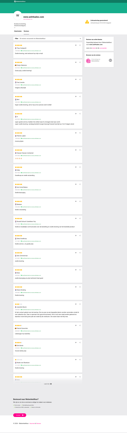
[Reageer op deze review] (77, 46)
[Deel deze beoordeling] (79, 46)
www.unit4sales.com (27, 19)
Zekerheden (18, 32)
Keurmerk (33, 424)
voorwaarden (104, 49)
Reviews (26, 32)
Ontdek (20, 415)
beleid (94, 49)
